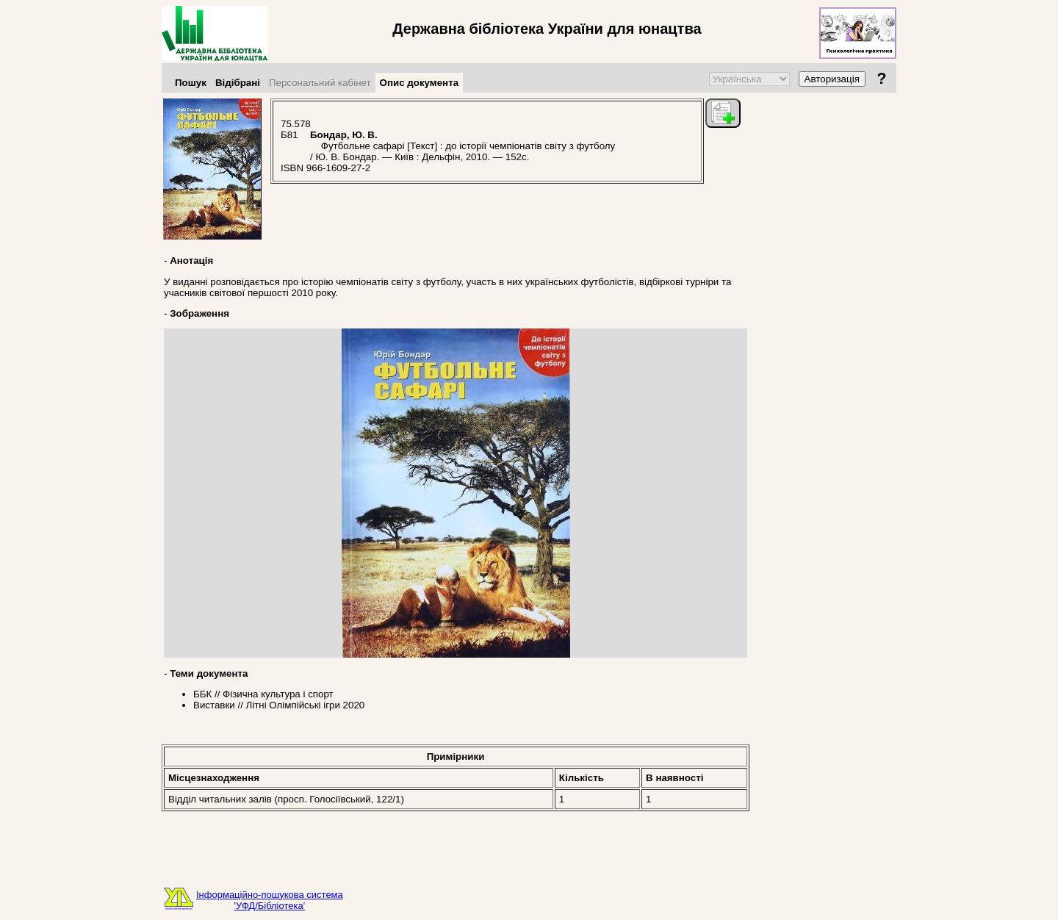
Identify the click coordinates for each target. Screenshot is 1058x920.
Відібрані (237, 82)
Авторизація (832, 79)
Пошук (190, 82)
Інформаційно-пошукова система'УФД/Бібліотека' (269, 900)
